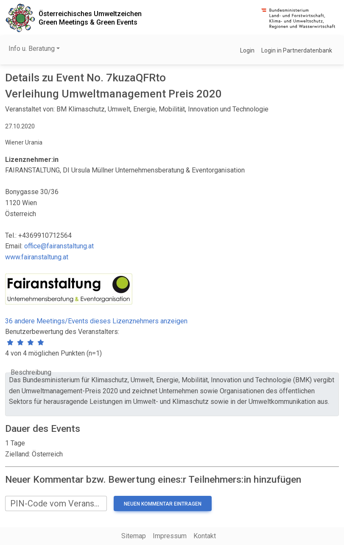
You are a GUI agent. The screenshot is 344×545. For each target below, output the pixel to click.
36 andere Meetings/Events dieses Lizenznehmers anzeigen (96, 321)
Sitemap (133, 536)
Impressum (170, 536)
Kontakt (204, 536)
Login (247, 50)
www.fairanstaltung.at (36, 257)
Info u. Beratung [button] (31, 48)
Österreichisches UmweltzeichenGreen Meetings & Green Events (90, 18)
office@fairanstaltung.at (59, 246)
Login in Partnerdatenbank (296, 50)
